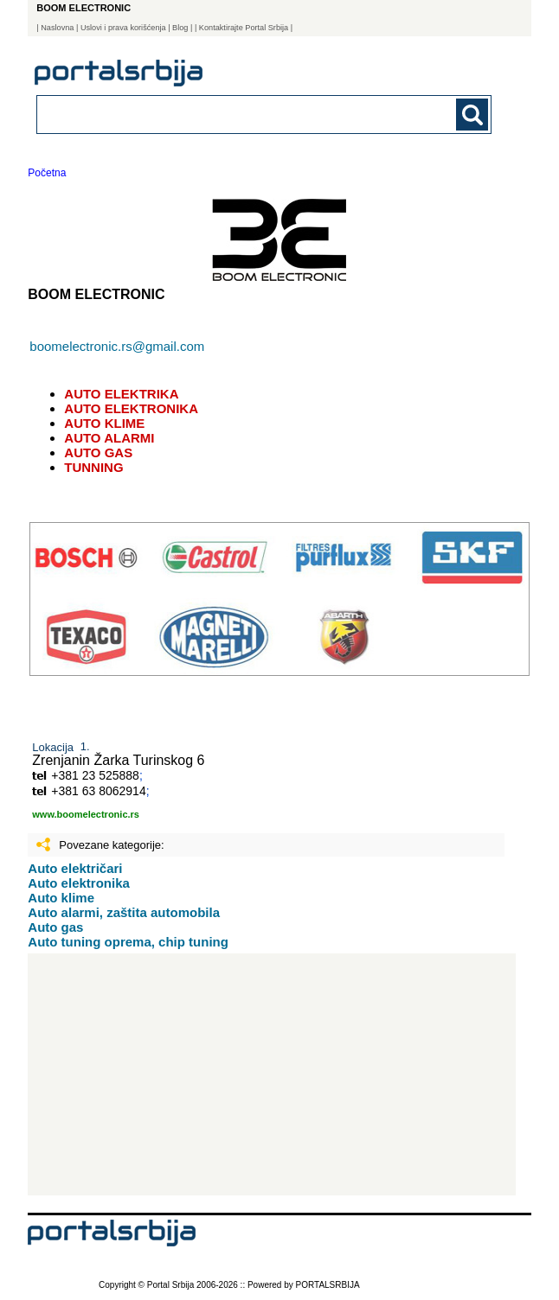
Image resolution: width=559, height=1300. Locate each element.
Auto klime (61, 897)
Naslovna (57, 27)
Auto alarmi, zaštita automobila (124, 912)
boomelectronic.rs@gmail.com (116, 346)
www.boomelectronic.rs (85, 814)
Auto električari (75, 868)
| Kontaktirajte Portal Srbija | (243, 27)
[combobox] (220, 114)
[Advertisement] (272, 1074)
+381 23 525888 (95, 775)
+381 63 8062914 (98, 791)
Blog (180, 27)
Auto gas (55, 927)
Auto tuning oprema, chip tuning (128, 941)
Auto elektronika (79, 883)
